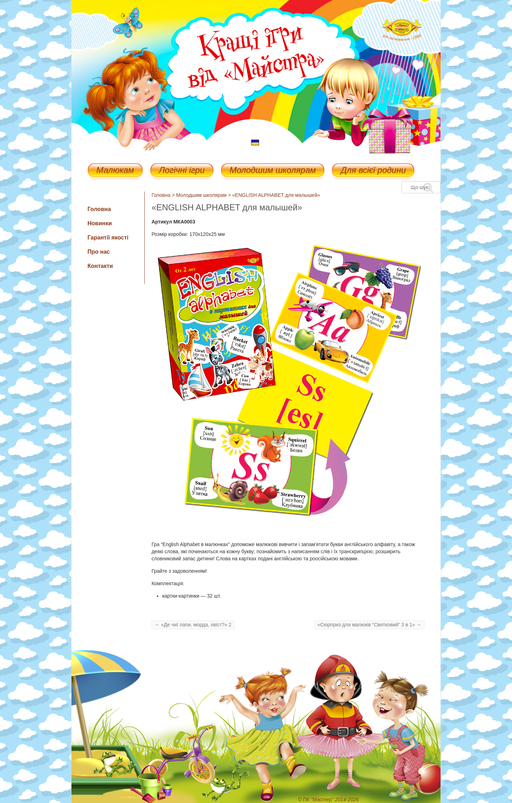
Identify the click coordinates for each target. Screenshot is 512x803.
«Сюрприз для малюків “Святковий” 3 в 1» (369, 624)
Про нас (98, 252)
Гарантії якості (107, 238)
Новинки (99, 223)
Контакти (100, 266)
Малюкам (115, 171)
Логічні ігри (181, 171)
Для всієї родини (373, 171)
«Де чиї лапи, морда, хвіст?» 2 (193, 624)
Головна (160, 195)
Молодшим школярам (273, 171)
